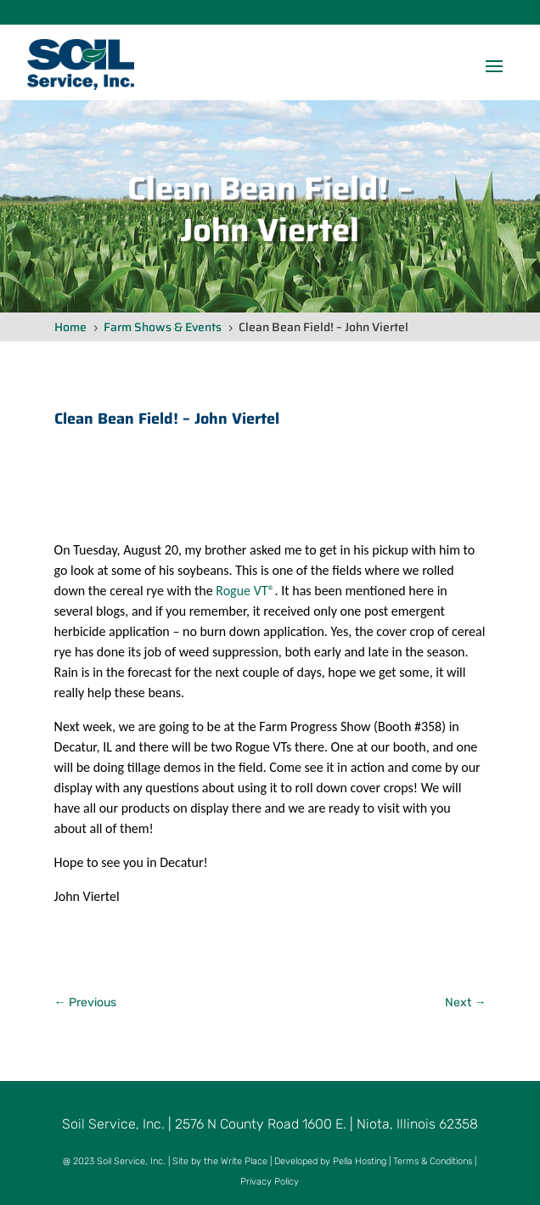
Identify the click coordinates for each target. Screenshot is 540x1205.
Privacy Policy (269, 1181)
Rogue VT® (245, 591)
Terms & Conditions (432, 1161)
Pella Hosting (359, 1161)
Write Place (244, 1161)
